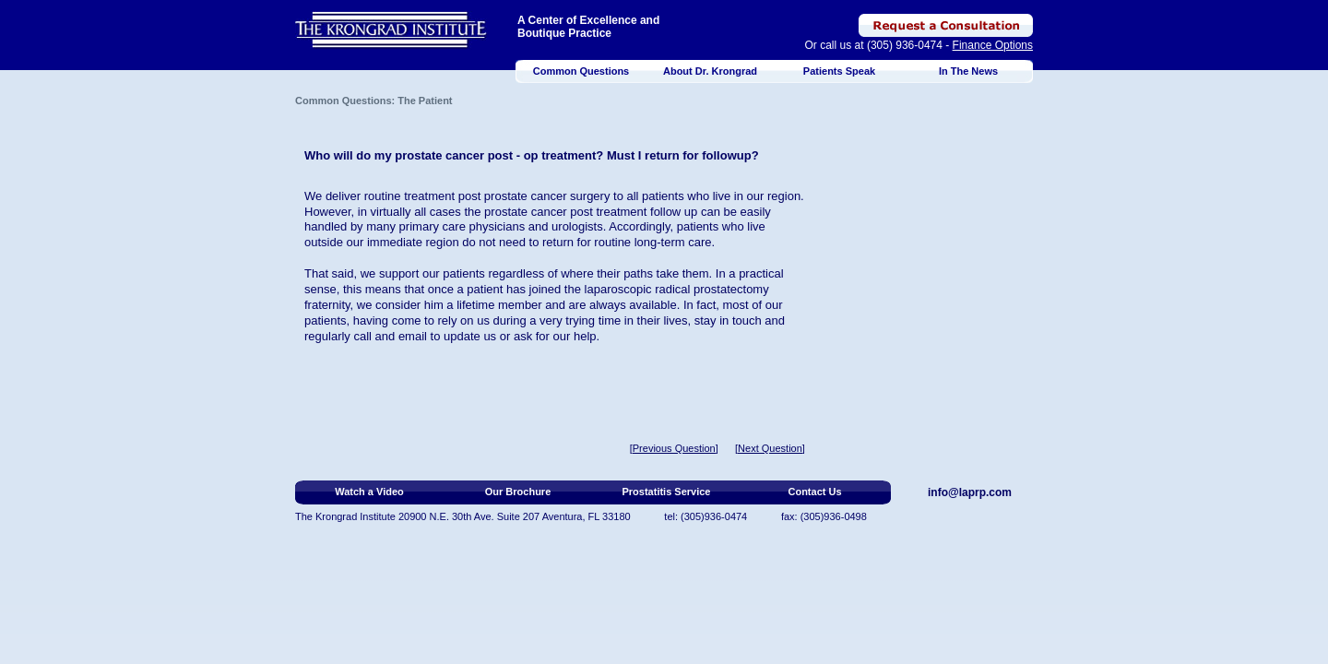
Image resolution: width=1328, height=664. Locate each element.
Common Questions (581, 71)
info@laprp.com (970, 492)
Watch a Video (369, 491)
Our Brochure (518, 491)
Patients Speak (839, 71)
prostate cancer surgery (547, 196)
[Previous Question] (674, 448)
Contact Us (814, 491)
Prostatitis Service (666, 491)
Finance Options (993, 45)
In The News (968, 71)
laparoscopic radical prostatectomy (677, 289)
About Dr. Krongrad (710, 71)
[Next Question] (770, 448)
